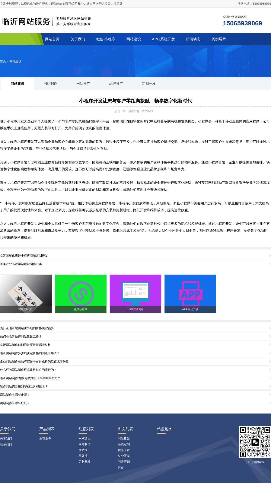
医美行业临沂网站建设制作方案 (21, 264)
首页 (3, 61)
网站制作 (50, 83)
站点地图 (164, 429)
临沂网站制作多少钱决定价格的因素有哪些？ (30, 353)
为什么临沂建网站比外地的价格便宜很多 (27, 328)
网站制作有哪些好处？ (15, 403)
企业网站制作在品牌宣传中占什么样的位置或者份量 (34, 361)
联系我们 (6, 444)
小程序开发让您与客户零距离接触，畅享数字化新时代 (135, 100)
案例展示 (218, 39)
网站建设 (133, 39)
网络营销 (124, 461)
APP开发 (124, 455)
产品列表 (47, 429)
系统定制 (124, 444)
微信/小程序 (105, 39)
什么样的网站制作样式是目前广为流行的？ (28, 369)
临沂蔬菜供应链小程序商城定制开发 (24, 255)
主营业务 (45, 438)
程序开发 (124, 450)
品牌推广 (116, 83)
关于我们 (78, 39)
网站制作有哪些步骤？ (15, 394)
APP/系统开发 (163, 39)
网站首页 (52, 39)
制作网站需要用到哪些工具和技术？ (24, 386)
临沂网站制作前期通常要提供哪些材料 (25, 345)
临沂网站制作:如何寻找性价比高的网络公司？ (30, 378)
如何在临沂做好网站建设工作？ (21, 336)
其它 (121, 467)
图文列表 (125, 429)
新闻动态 (193, 39)
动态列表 (86, 429)
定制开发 (149, 83)
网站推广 (83, 83)
